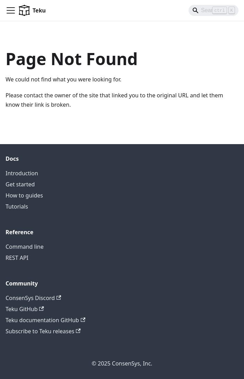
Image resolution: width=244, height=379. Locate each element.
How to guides (24, 195)
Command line (25, 246)
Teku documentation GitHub (45, 320)
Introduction (22, 173)
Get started (20, 184)
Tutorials (17, 206)
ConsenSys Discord (33, 298)
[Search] (213, 10)
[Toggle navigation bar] (11, 10)
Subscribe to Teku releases (43, 331)
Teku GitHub (25, 309)
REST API (17, 258)
